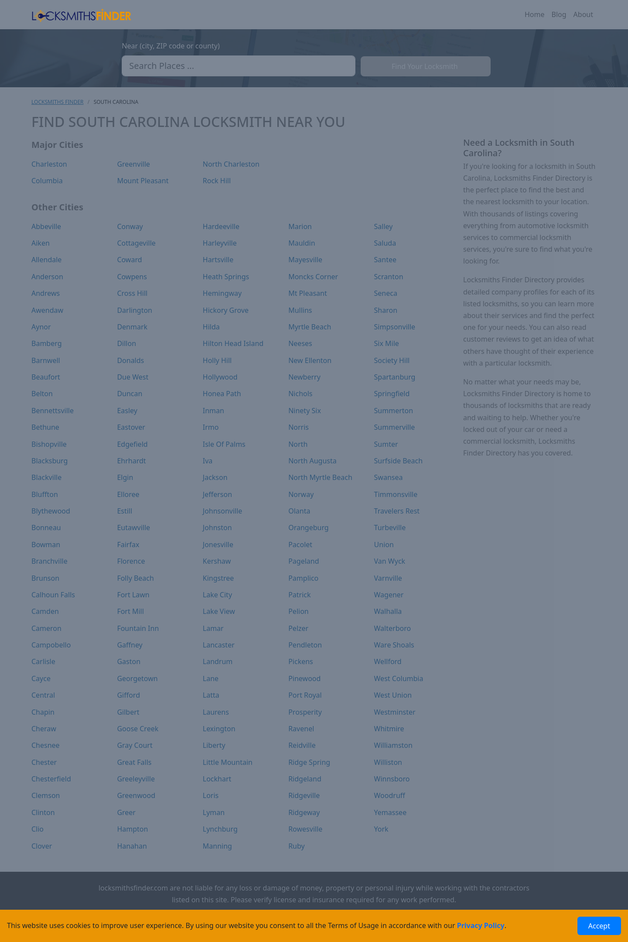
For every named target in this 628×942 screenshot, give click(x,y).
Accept (599, 926)
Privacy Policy (481, 925)
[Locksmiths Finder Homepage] (81, 14)
